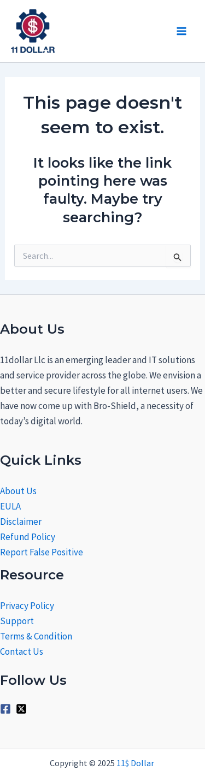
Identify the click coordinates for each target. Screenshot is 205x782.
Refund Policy (27, 537)
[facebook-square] (7, 708)
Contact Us (21, 651)
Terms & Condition (36, 636)
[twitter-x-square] (23, 708)
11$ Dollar (136, 762)
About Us (18, 491)
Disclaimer (21, 522)
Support (17, 621)
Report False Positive (41, 552)
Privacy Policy (27, 606)
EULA (10, 506)
